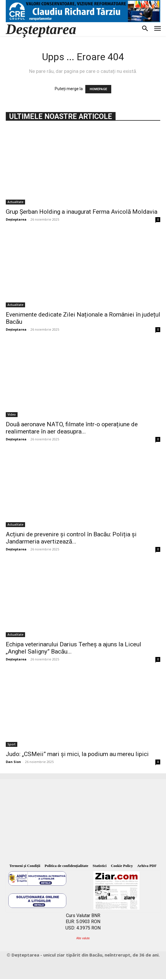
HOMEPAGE (98, 89)
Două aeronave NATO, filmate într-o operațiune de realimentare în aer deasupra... (72, 428)
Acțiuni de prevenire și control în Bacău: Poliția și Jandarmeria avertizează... (71, 538)
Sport (11, 744)
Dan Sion (13, 762)
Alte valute (83, 938)
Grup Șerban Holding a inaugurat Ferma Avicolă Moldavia (81, 211)
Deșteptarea (16, 219)
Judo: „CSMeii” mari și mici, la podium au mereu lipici (77, 754)
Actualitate (15, 202)
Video (11, 414)
